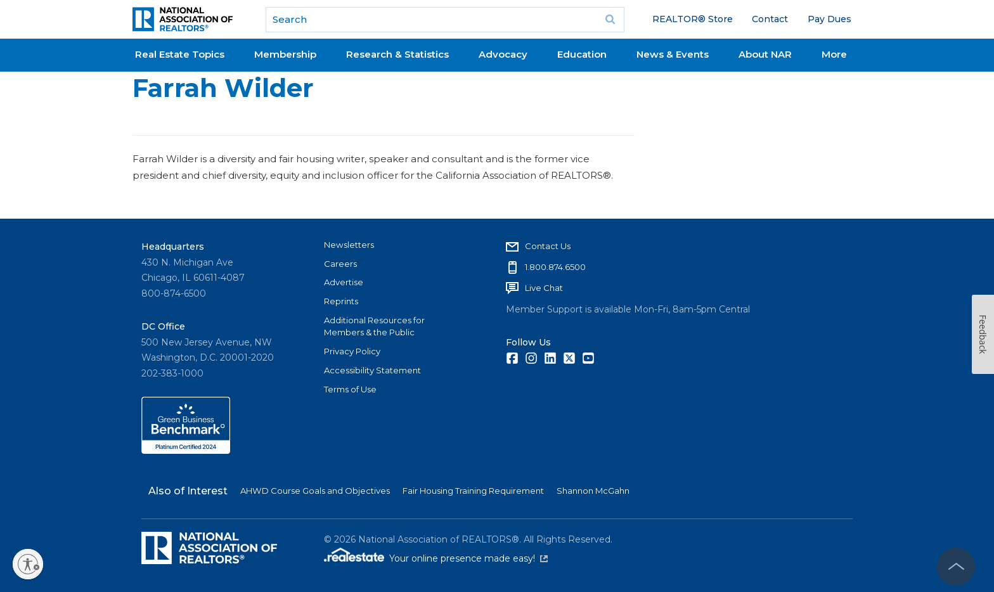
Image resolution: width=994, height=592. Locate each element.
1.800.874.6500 (555, 267)
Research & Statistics (397, 54)
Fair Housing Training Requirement (473, 491)
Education (582, 54)
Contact (770, 19)
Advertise (343, 282)
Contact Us (548, 246)
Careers (340, 264)
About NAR (765, 54)
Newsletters (349, 245)
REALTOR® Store (692, 19)
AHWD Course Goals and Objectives (315, 491)
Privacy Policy (352, 351)
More (834, 54)
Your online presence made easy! (468, 558)
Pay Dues (829, 19)
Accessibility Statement (372, 370)
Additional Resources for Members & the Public (374, 326)
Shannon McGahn (593, 491)
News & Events (672, 54)
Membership (285, 54)
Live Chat (544, 288)
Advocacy (503, 54)
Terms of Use (350, 389)
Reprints (341, 301)
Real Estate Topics (179, 54)
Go (610, 19)
